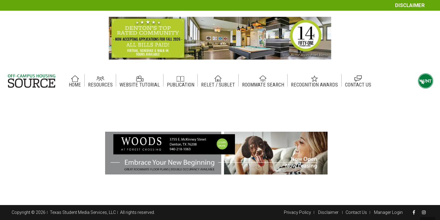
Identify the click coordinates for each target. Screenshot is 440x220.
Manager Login (388, 212)
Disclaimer (410, 5)
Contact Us (356, 212)
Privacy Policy (297, 212)
